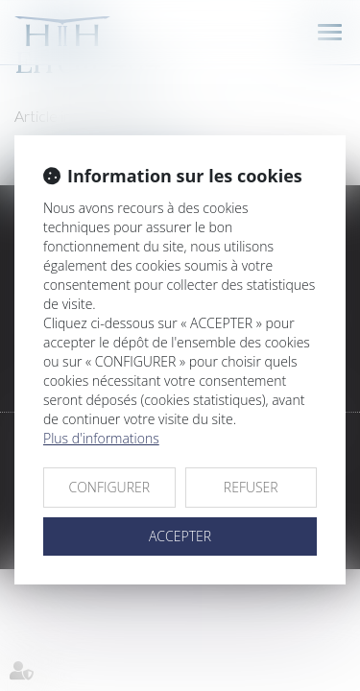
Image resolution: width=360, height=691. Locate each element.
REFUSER (251, 487)
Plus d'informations (101, 438)
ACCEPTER (180, 536)
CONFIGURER (109, 487)
